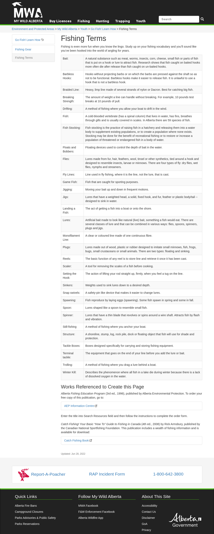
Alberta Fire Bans (26, 505)
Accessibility (149, 505)
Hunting (102, 21)
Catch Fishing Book (78, 440)
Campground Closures (29, 511)
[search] (179, 19)
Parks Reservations (27, 523)
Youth (83, 29)
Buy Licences (60, 21)
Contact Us (149, 511)
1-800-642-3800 (168, 474)
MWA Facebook (88, 505)
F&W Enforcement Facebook (96, 511)
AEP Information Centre (80, 405)
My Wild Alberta (67, 29)
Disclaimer (148, 517)
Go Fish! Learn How (103, 29)
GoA (144, 523)
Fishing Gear (23, 49)
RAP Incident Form (107, 474)
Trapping (122, 21)
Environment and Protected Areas (33, 29)
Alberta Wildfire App (90, 517)
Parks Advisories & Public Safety (35, 517)
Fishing (84, 21)
